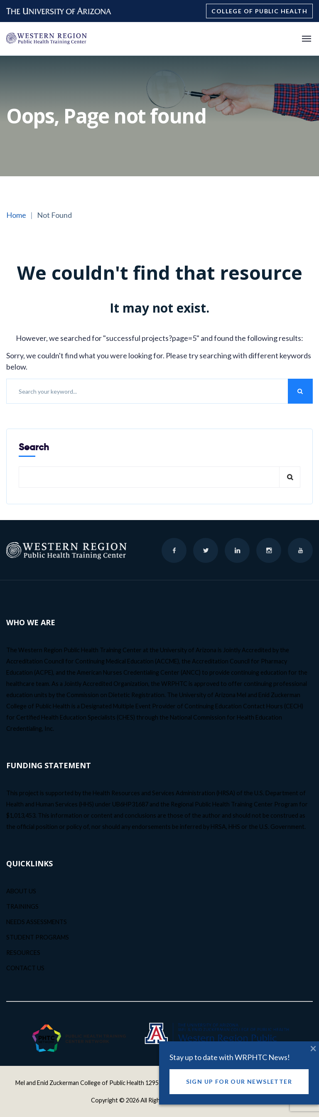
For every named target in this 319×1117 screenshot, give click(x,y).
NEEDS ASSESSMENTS (36, 921)
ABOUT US (21, 891)
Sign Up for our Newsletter (239, 1087)
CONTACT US (25, 968)
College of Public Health (259, 11)
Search (34, 447)
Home (16, 214)
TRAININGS (22, 906)
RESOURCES (23, 952)
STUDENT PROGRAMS (37, 937)
